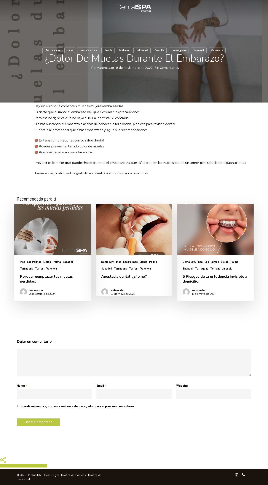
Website (182, 386)
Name (22, 386)
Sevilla (160, 50)
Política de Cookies (73, 475)
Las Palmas (88, 50)
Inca (69, 50)
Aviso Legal (51, 475)
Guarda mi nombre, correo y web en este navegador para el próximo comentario (77, 406)
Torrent (198, 50)
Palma (124, 50)
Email (101, 386)
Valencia (217, 50)
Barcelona (52, 50)
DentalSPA (107, 261)
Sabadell (142, 50)
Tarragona (179, 50)
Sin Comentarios (167, 68)
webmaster (105, 68)
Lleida (108, 50)
